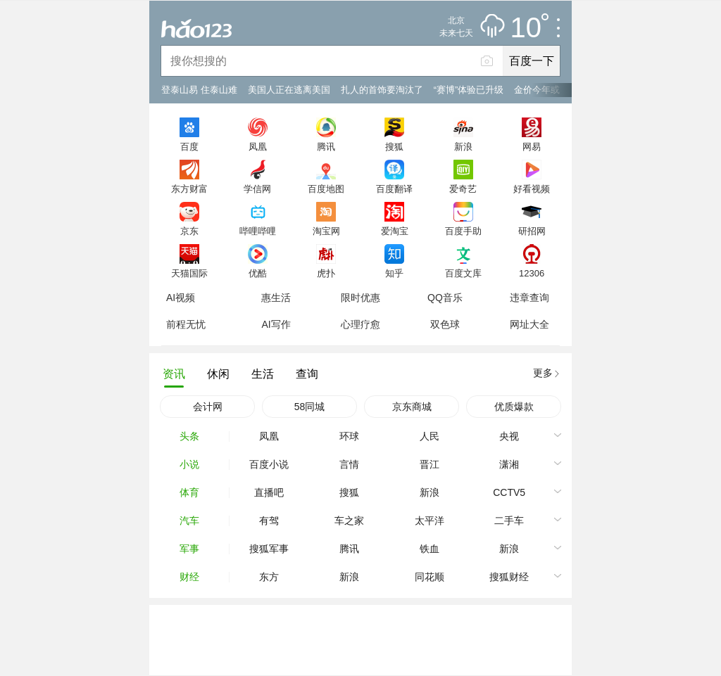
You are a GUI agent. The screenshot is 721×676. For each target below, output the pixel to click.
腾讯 (326, 146)
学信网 (257, 188)
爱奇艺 (463, 188)
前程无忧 (186, 324)
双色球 (445, 324)
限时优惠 (360, 297)
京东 (189, 231)
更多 (543, 372)
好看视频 (531, 188)
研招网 (532, 231)
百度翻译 (394, 188)
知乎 (394, 273)
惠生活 (276, 297)
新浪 (463, 146)
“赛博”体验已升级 (469, 89)
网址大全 (529, 324)
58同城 (309, 406)
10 (529, 28)
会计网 (207, 406)
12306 (531, 273)
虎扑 (326, 273)
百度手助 (463, 231)
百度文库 (463, 273)
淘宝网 (326, 231)
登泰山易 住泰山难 (199, 89)
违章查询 (529, 297)
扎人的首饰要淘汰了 (382, 89)
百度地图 (326, 188)
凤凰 (258, 146)
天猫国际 (189, 273)
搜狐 (394, 146)
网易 (531, 146)
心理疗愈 (360, 324)
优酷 (258, 273)
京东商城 (412, 406)
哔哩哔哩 (257, 231)
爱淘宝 (394, 231)
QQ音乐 (445, 297)
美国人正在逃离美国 (289, 89)
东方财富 (189, 188)
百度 (189, 146)
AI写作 (275, 324)
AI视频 (180, 297)
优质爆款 (514, 406)
